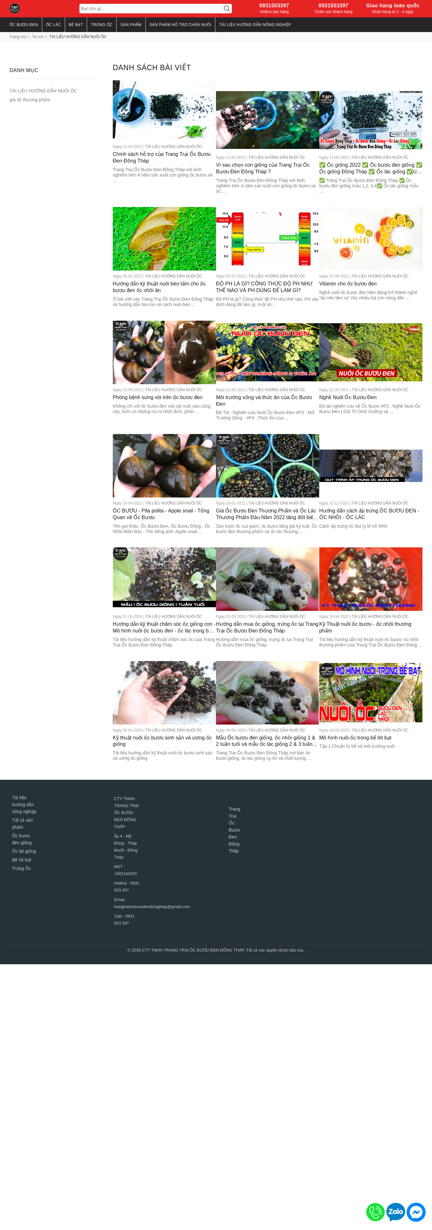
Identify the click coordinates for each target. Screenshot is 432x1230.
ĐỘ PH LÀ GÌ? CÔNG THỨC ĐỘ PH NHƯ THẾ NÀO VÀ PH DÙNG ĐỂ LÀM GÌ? (264, 273)
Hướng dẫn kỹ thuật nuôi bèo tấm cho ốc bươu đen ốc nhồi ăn (159, 273)
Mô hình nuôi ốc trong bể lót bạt (355, 711)
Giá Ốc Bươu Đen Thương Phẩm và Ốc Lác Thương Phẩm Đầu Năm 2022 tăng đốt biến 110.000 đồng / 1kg (265, 494)
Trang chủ (18, 37)
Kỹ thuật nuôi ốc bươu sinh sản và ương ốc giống (162, 715)
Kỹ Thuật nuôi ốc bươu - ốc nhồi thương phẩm (365, 604)
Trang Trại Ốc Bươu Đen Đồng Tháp (234, 811)
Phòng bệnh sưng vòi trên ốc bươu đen (157, 380)
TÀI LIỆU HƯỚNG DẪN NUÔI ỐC (173, 146)
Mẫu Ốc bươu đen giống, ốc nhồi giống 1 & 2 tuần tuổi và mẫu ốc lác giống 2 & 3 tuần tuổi (263, 715)
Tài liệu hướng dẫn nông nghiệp (24, 786)
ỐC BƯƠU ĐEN (24, 25)
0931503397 (274, 5)
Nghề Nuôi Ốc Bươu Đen (348, 380)
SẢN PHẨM (131, 25)
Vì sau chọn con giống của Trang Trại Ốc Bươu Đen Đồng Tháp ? (263, 157)
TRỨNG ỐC (101, 25)
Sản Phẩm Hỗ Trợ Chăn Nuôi (180, 25)
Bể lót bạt (21, 841)
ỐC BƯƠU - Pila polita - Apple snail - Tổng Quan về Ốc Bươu (161, 494)
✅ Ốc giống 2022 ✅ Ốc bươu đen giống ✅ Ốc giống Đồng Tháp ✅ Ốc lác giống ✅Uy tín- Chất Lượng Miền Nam (370, 157)
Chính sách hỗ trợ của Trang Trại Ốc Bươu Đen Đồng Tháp (162, 157)
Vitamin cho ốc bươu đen (348, 270)
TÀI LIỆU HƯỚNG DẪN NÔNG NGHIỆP (255, 25)
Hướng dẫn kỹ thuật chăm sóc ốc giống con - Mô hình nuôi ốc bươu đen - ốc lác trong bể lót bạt (158, 605)
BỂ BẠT (76, 25)
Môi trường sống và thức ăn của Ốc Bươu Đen (264, 384)
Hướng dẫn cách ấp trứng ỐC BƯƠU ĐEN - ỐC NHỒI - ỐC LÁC (369, 494)
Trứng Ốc (21, 849)
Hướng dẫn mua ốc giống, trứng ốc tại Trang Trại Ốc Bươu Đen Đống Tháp (260, 604)
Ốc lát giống (24, 832)
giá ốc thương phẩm (30, 99)
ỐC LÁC (53, 25)
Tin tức (38, 37)
